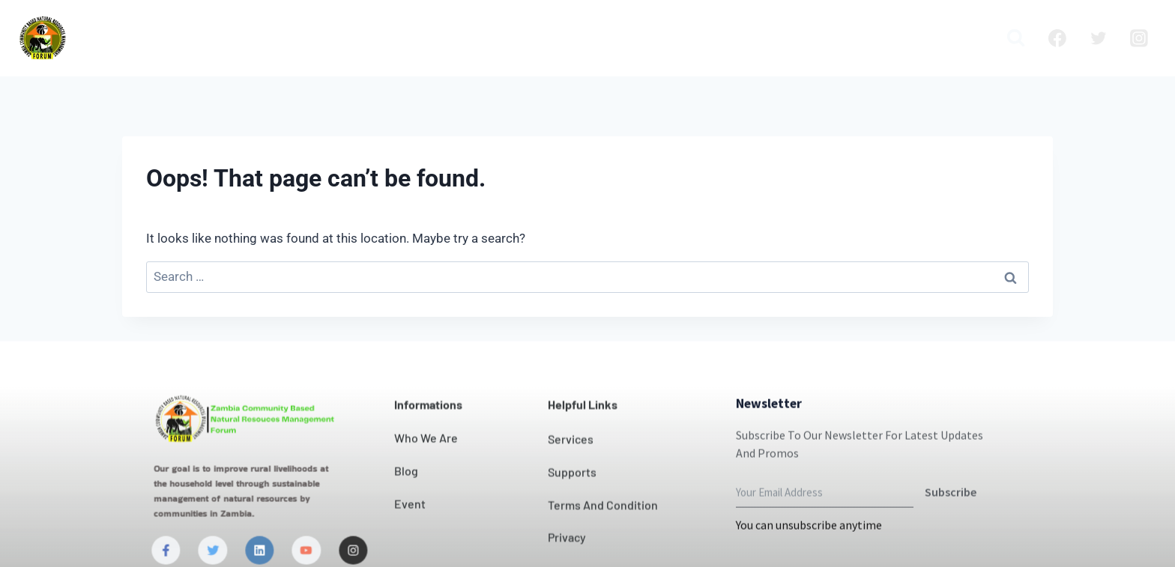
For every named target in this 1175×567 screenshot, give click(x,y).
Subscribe (950, 519)
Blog (818, 38)
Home (284, 38)
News (699, 38)
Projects (760, 38)
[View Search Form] (1016, 38)
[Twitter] (1099, 38)
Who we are (361, 38)
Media (962, 38)
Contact (638, 38)
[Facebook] (1057, 38)
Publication (888, 38)
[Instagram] (1139, 38)
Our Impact (556, 38)
